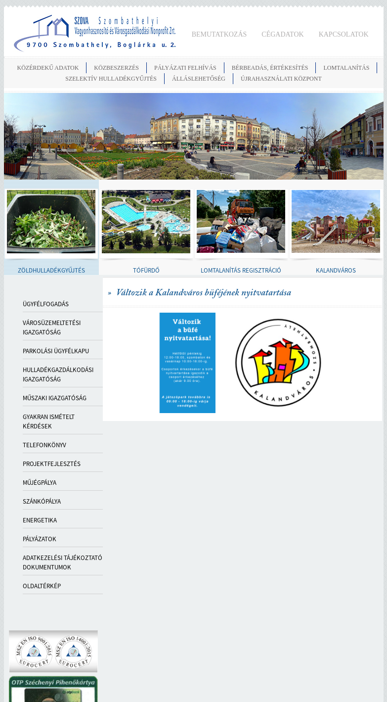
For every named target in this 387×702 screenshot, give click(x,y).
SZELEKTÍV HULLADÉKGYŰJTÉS (111, 78)
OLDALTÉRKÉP (42, 586)
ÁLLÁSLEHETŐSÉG (198, 78)
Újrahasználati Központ (281, 78)
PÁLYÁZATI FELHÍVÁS (185, 67)
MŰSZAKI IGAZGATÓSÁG (54, 398)
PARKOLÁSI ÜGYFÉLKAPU (56, 351)
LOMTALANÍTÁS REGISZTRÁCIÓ (241, 270)
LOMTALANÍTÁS (346, 67)
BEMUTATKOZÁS (219, 34)
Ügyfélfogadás (46, 304)
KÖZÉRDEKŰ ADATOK (48, 67)
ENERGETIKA (40, 520)
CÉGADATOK (282, 34)
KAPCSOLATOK (344, 34)
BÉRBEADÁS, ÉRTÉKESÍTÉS (270, 67)
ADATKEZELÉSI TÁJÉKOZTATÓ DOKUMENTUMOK (62, 562)
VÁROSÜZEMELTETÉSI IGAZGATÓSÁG (52, 327)
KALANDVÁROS (336, 270)
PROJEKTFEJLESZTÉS (52, 464)
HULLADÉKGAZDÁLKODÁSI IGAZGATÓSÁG (58, 374)
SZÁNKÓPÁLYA (42, 501)
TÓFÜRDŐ (146, 270)
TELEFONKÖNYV (44, 445)
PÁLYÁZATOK (39, 539)
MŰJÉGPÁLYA (39, 482)
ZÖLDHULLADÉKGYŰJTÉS (51, 270)
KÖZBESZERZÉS (116, 67)
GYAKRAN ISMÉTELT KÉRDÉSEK (49, 421)
